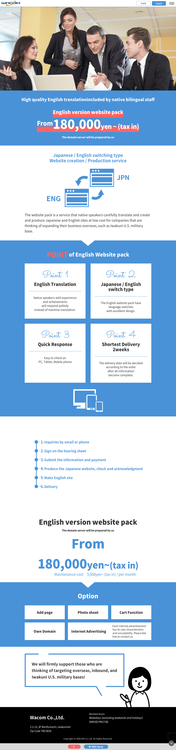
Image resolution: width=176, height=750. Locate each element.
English (159, 3)
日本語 (143, 3)
